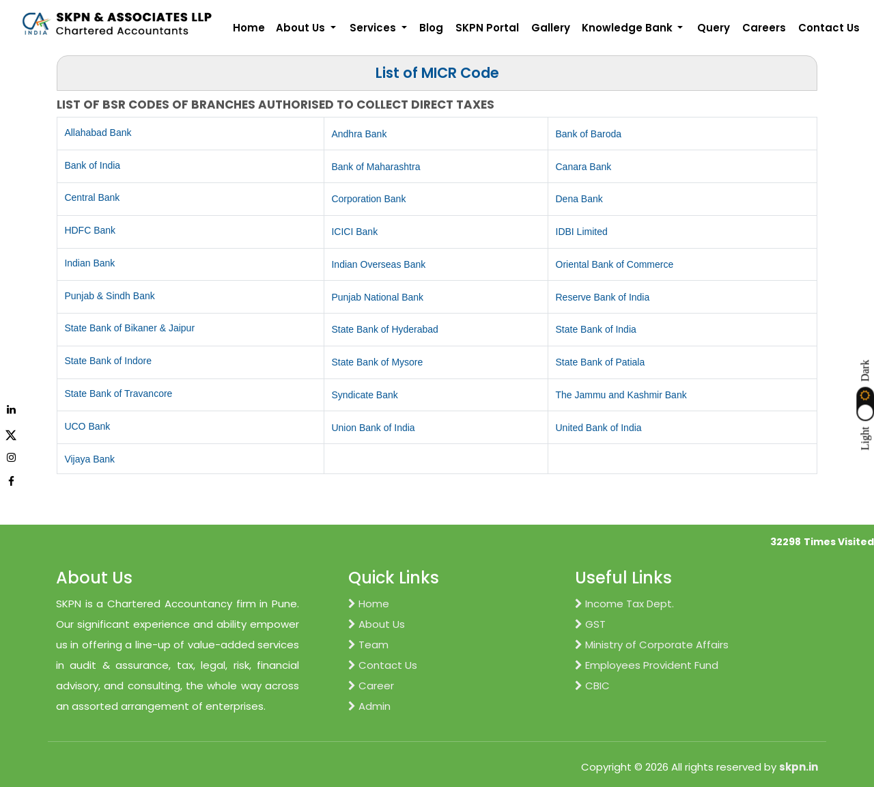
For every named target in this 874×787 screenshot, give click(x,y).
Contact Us (829, 27)
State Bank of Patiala (600, 362)
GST (590, 624)
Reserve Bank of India (603, 297)
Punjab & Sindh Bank (109, 295)
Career (371, 685)
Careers (764, 27)
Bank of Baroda (589, 133)
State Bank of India (596, 329)
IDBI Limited (582, 231)
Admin (369, 706)
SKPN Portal (487, 27)
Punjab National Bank (377, 297)
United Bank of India (599, 427)
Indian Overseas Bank (378, 264)
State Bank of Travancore (118, 393)
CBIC (592, 685)
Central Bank (91, 197)
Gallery (550, 27)
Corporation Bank (368, 198)
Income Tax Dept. (624, 603)
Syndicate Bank (364, 394)
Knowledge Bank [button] (628, 27)
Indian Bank (89, 263)
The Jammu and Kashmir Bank (621, 394)
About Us (376, 624)
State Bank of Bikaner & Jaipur (129, 327)
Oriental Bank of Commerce (615, 264)
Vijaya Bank (89, 459)
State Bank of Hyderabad (384, 329)
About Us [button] (302, 27)
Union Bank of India (372, 427)
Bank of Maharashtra (375, 166)
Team (368, 644)
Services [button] (374, 27)
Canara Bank (584, 166)
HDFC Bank (89, 230)
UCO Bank (87, 426)
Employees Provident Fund (646, 665)
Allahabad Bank (97, 132)
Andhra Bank (358, 133)
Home (249, 27)
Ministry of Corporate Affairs (652, 644)
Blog (431, 27)
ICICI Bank (354, 231)
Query (713, 27)
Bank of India (92, 165)
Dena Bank (579, 198)
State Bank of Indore (108, 360)
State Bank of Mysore (377, 362)
